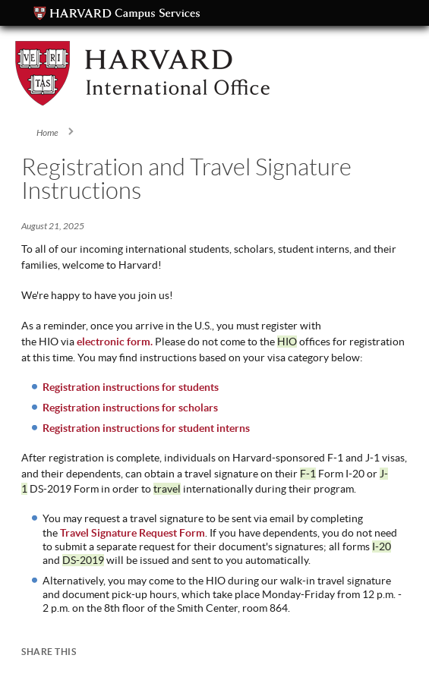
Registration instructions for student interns (146, 428)
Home (47, 133)
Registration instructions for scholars (130, 408)
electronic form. (115, 341)
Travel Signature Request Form (132, 533)
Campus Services (117, 13)
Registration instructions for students (131, 387)
